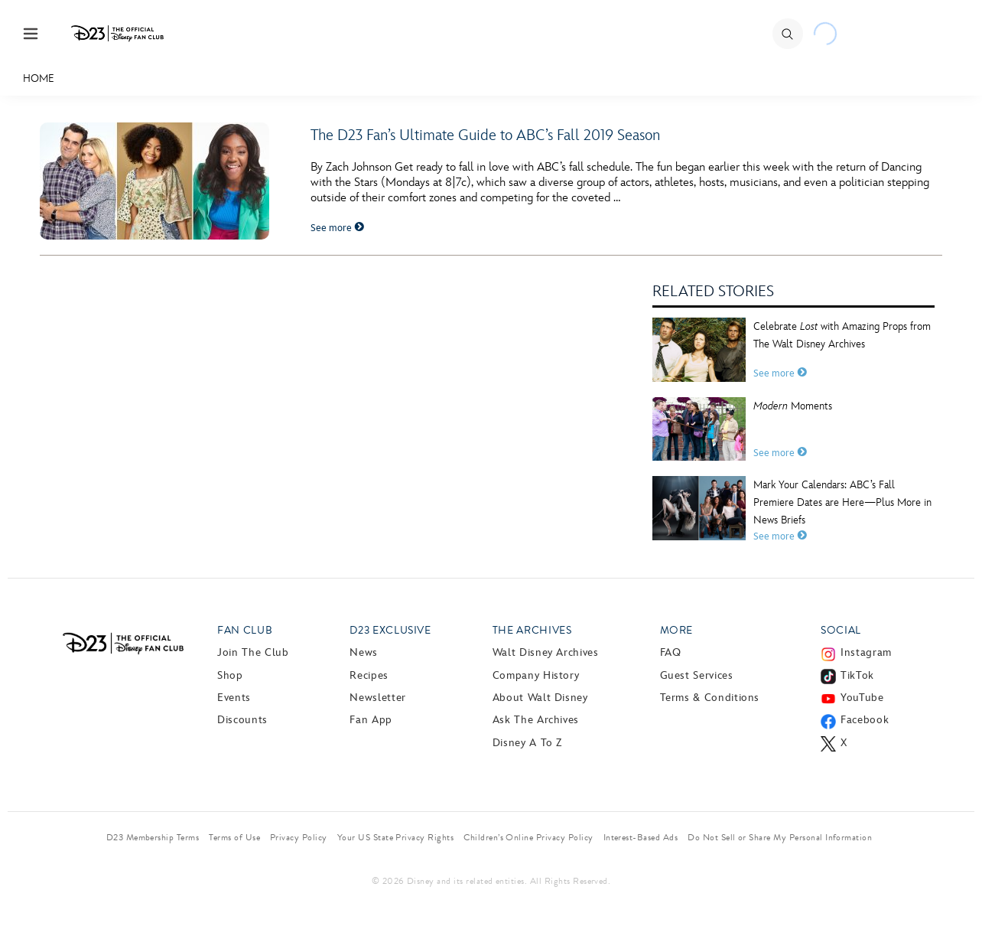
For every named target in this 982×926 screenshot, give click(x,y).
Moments (792, 405)
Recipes (369, 675)
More (677, 630)
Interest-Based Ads (640, 837)
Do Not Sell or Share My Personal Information (780, 837)
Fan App (371, 719)
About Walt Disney (540, 697)
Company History (536, 675)
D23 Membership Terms (153, 837)
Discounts (242, 719)
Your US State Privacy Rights (395, 837)
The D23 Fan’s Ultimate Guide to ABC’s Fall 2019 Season (485, 135)
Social (841, 630)
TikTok (857, 675)
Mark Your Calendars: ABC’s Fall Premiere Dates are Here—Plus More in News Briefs (842, 502)
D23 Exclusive (390, 630)
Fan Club (244, 630)
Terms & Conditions (710, 697)
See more (337, 228)
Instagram (866, 652)
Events (234, 697)
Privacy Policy (298, 837)
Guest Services (696, 675)
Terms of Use (234, 837)
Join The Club (252, 652)
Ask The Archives (536, 719)
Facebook (865, 719)
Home (38, 78)
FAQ (670, 652)
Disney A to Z (527, 742)
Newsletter (377, 697)
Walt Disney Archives (546, 652)
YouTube (862, 697)
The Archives (532, 630)
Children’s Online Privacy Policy (528, 837)
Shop (230, 675)
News (364, 652)
